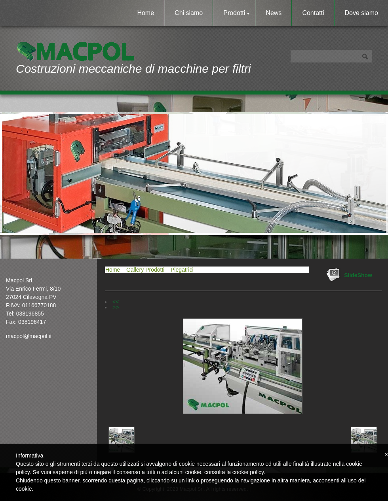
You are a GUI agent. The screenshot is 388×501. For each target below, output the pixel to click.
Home (145, 12)
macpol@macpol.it (28, 336)
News (273, 12)
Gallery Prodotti (145, 270)
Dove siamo (361, 12)
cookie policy (248, 472)
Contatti (313, 12)
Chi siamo (189, 12)
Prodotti (236, 12)
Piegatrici (182, 270)
